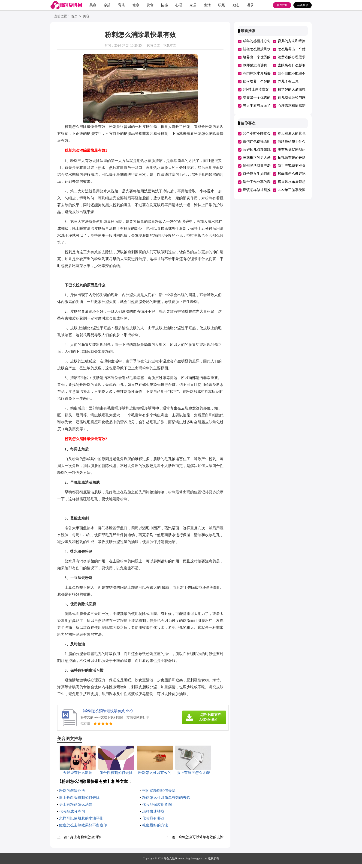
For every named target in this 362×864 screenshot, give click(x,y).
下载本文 (169, 45)
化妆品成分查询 (72, 811)
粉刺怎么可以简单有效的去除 (166, 797)
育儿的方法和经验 (291, 41)
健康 (135, 5)
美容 (92, 5)
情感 (164, 5)
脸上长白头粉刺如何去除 (79, 797)
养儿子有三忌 (288, 81)
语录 (250, 5)
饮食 (150, 5)
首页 (74, 16)
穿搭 (107, 5)
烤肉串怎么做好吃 (291, 174)
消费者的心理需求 (291, 57)
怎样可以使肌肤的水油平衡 (81, 818)
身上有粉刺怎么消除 (75, 804)
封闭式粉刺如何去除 (158, 791)
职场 (221, 5)
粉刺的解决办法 (72, 791)
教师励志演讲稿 (255, 65)
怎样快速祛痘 (153, 811)
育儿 (121, 5)
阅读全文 (153, 45)
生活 (207, 5)
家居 (193, 5)
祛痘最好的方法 (155, 825)
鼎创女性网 (171, 858)
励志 (235, 5)
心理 (178, 5)
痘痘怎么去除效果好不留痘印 (83, 825)
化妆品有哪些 (153, 818)
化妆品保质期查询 (157, 804)
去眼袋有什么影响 (291, 65)
